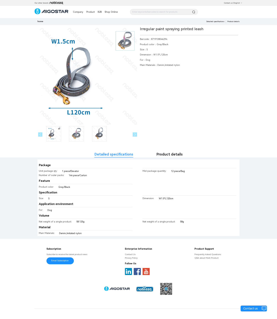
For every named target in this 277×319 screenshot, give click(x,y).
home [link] (40, 21)
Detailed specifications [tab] (113, 154)
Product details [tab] (169, 154)
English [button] (238, 3)
